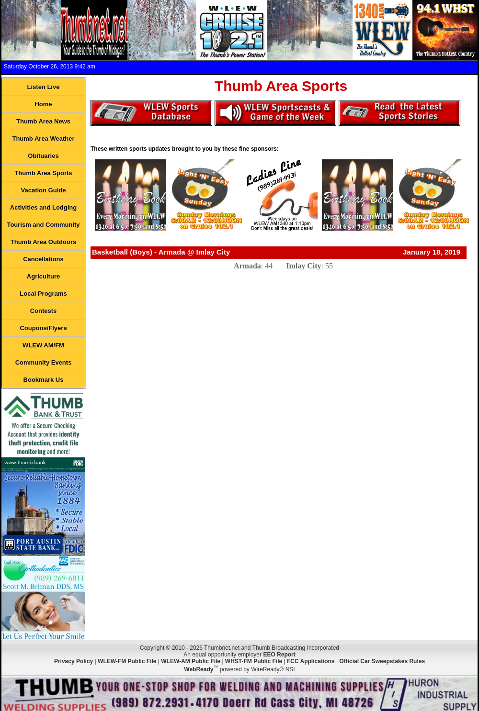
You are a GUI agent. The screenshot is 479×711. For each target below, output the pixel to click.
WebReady (198, 669)
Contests (43, 310)
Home (43, 104)
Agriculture (43, 276)
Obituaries (43, 155)
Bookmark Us (43, 379)
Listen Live (43, 86)
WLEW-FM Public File (127, 661)
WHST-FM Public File (253, 661)
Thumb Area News (43, 121)
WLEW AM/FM (43, 345)
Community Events (43, 362)
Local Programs (43, 293)
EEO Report (279, 654)
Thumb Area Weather (43, 138)
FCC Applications (311, 661)
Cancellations (43, 259)
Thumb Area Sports (43, 173)
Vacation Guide (43, 190)
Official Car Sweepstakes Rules (382, 661)
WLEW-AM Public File (190, 661)
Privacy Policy (73, 661)
